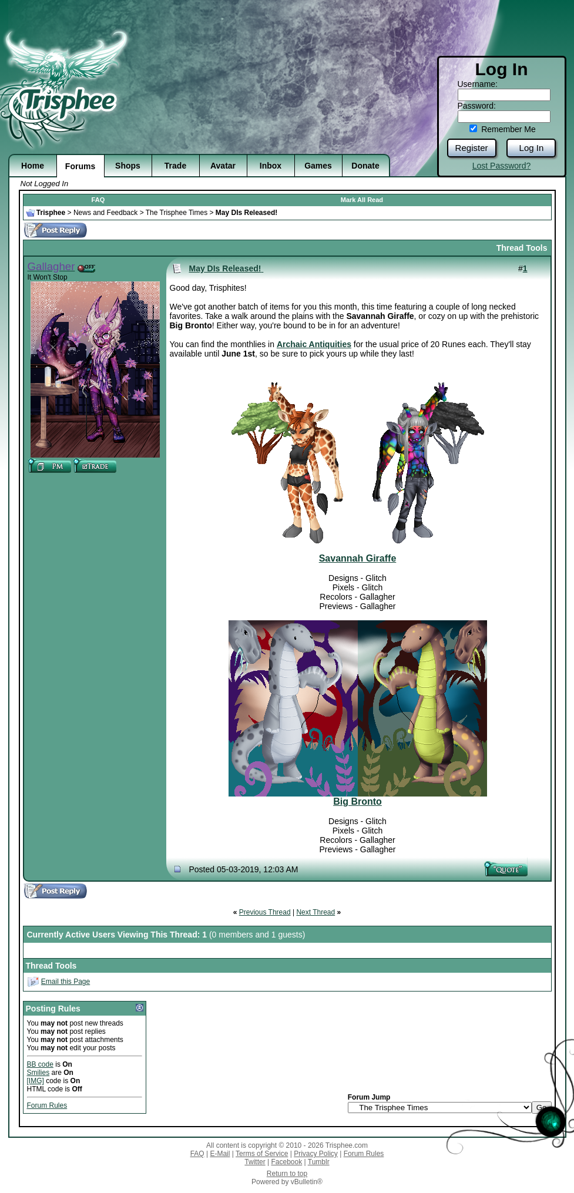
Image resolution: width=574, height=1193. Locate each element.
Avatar (223, 165)
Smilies (38, 1072)
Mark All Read (362, 199)
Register (471, 148)
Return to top (287, 1174)
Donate (365, 165)
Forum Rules (47, 1105)
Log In (531, 148)
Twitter (254, 1162)
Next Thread (315, 912)
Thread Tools (522, 248)
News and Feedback (105, 213)
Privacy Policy (316, 1154)
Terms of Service (262, 1154)
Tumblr (319, 1162)
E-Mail (220, 1154)
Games (318, 165)
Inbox (270, 165)
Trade (175, 165)
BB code (40, 1064)
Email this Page (65, 981)
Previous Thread (265, 912)
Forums (80, 166)
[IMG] (35, 1081)
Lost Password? (501, 165)
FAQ (98, 199)
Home (32, 165)
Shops (127, 165)
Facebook (286, 1162)
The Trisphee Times (176, 213)
